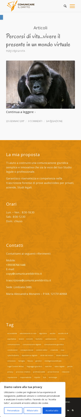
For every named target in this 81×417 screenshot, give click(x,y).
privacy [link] (10, 372)
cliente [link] (62, 339)
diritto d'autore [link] (62, 355)
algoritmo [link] (43, 333)
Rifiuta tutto (32, 410)
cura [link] (62, 350)
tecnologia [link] (53, 377)
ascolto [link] (52, 333)
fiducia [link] (30, 361)
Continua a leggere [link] (21, 112)
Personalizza (13, 410)
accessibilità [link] (12, 333)
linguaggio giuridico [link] (34, 366)
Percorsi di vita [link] (15, 51)
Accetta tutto (52, 410)
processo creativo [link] (23, 372)
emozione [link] (11, 361)
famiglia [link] (21, 361)
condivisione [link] (12, 350)
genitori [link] (39, 361)
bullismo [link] (39, 339)
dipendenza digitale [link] (29, 355)
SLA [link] (44, 377)
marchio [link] (48, 366)
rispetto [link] (37, 377)
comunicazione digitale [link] (32, 344)
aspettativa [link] (11, 339)
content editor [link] (42, 350)
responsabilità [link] (25, 377)
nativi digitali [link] (60, 366)
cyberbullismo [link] (13, 355)
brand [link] (21, 339)
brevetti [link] (29, 339)
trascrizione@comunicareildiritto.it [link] (29, 280)
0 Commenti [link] (35, 121)
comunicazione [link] (13, 344)
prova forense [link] (53, 372)
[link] (1, 17)
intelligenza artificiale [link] (53, 361)
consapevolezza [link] (26, 350)
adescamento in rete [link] (28, 333)
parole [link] (70, 366)
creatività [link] (54, 350)
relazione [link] (65, 372)
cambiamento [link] (50, 339)
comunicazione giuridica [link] (54, 344)
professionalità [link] (39, 372)
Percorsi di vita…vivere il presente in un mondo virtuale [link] (38, 40)
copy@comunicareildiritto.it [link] (24, 273)
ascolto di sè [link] (63, 333)
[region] (32, 399)
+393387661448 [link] (15, 265)
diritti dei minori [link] (46, 355)
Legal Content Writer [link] (15, 366)
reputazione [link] (12, 377)
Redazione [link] (56, 121)
